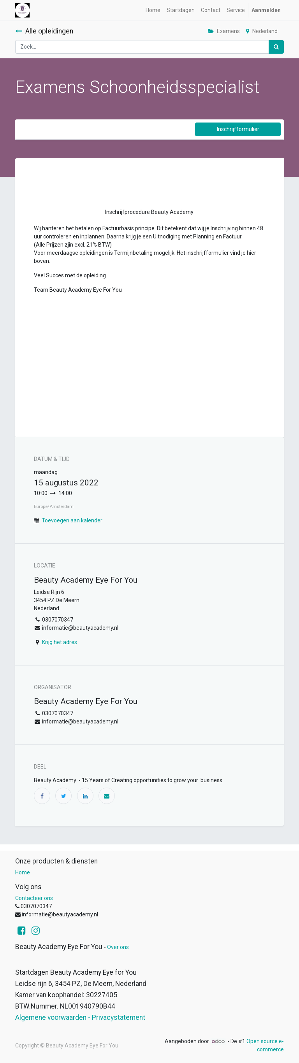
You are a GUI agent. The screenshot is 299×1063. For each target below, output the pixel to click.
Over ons (118, 947)
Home (22, 872)
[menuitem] (153, 10)
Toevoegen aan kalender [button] (72, 520)
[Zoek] (276, 47)
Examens (224, 31)
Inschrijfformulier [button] (238, 129)
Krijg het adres (59, 642)
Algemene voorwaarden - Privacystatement (80, 1017)
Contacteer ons (34, 898)
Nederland (262, 31)
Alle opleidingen (44, 31)
